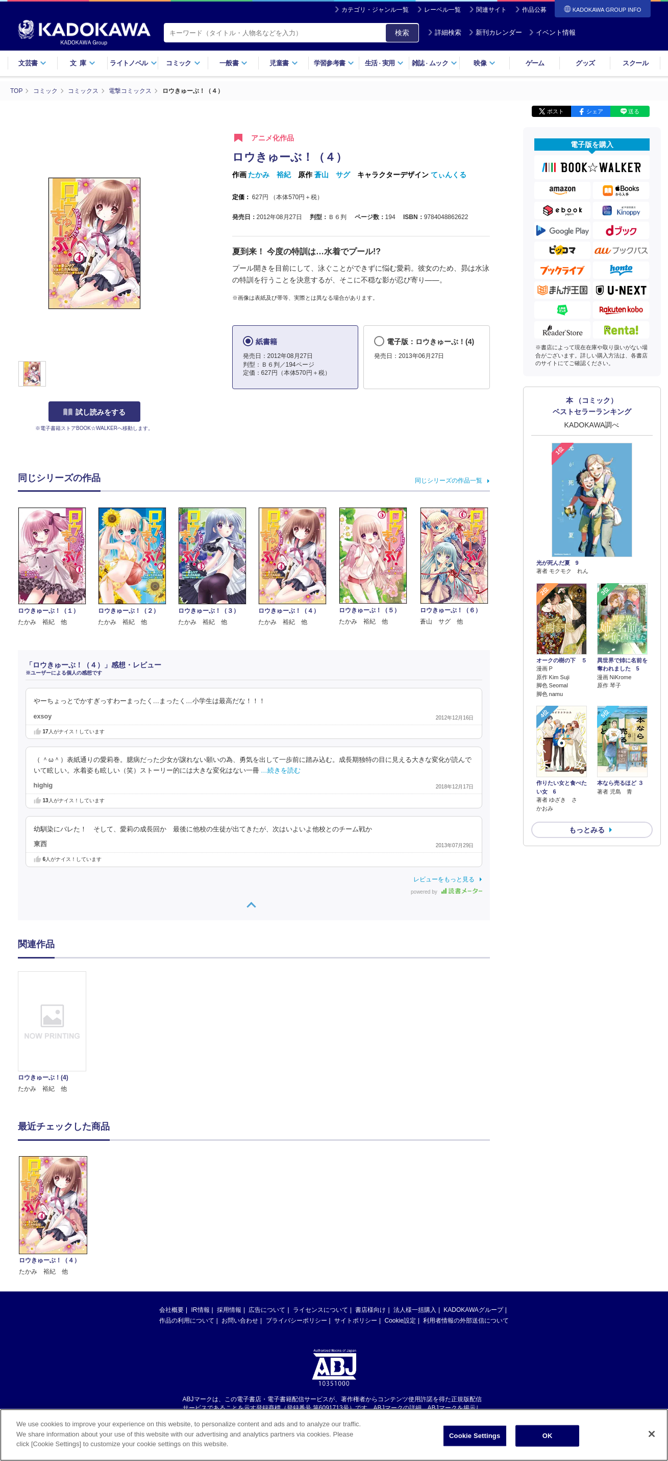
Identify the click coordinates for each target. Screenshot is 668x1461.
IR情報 (200, 1212)
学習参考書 (334, 63)
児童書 (283, 63)
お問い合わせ (239, 1223)
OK (547, 1436)
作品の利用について (186, 1223)
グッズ (585, 63)
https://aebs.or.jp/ (298, 1319)
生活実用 (384, 63)
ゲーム (535, 63)
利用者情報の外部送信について (466, 1223)
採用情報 (229, 1212)
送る (633, 111)
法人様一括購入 (414, 1212)
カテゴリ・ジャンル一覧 (375, 9)
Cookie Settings (474, 1436)
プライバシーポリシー (296, 1223)
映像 (485, 63)
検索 (402, 33)
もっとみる (587, 830)
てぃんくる (448, 175)
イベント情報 (552, 32)
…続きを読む (281, 770)
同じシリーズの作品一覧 (448, 480)
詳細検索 (444, 32)
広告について (267, 1212)
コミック (183, 63)
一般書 (233, 63)
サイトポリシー (355, 1223)
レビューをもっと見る (444, 879)
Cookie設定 (400, 1223)
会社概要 (171, 1212)
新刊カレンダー (495, 32)
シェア (594, 111)
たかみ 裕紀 (269, 175)
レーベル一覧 (442, 9)
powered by (446, 892)
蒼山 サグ (332, 175)
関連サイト (491, 9)
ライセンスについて (320, 1212)
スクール (635, 63)
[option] (58, 1032)
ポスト (555, 111)
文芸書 (32, 63)
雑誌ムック (434, 63)
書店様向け (370, 1212)
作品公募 (534, 9)
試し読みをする (94, 412)
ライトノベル (133, 63)
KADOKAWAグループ (473, 1212)
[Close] (651, 1434)
